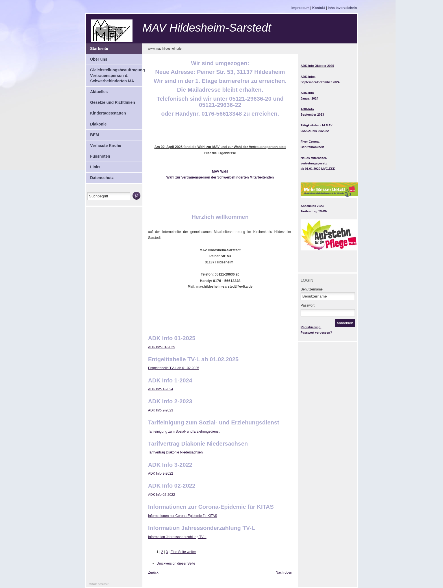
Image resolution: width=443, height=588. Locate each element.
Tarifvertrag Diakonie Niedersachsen (175, 452)
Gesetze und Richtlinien (110, 101)
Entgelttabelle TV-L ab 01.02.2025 (173, 368)
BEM (92, 133)
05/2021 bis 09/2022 (315, 131)
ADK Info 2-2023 (160, 410)
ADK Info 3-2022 (160, 473)
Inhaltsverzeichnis (342, 8)
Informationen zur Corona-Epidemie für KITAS (182, 516)
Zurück (153, 572)
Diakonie (96, 122)
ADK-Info (307, 92)
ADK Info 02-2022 (161, 495)
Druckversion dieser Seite (176, 563)
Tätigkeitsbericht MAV (317, 125)
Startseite (97, 47)
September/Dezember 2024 (320, 82)
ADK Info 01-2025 (161, 347)
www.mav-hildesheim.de (165, 48)
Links (93, 165)
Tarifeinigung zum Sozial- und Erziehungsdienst (184, 431)
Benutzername (312, 289)
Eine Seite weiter (183, 552)
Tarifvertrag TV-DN (314, 211)
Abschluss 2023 (312, 206)
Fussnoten (98, 154)
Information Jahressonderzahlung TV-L (177, 537)
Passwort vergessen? (316, 332)
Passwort (307, 305)
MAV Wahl (220, 171)
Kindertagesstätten (106, 111)
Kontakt (319, 8)
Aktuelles (97, 90)
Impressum (300, 8)
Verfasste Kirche (103, 144)
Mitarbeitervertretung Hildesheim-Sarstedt (133, 30)
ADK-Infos (308, 76)
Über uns (96, 57)
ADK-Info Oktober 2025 (317, 65)
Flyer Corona (310, 141)
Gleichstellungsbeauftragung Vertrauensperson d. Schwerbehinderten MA (114, 74)
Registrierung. (311, 327)
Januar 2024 (309, 98)
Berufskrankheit (312, 147)
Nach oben (284, 572)
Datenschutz (100, 176)
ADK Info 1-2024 (160, 389)
